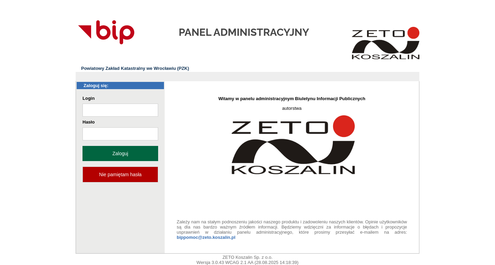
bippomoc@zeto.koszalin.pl (206, 237)
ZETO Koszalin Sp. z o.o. (247, 257)
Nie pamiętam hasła (120, 174)
